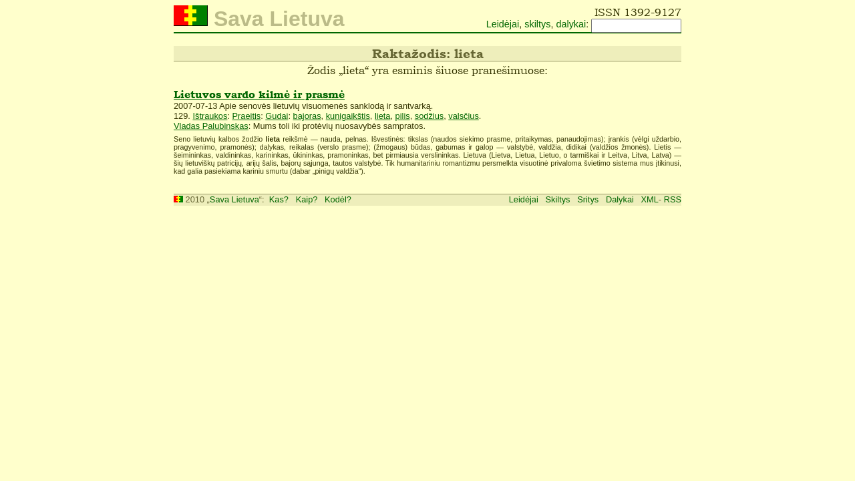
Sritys (587, 199)
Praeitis (246, 116)
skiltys (537, 24)
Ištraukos (209, 116)
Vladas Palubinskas (211, 126)
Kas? (279, 199)
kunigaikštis (348, 116)
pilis (402, 116)
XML (650, 199)
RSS (672, 199)
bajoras (307, 116)
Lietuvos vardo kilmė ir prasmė (259, 94)
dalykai (571, 24)
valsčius (463, 116)
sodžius (429, 116)
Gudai (276, 116)
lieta (382, 116)
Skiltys (558, 199)
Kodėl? (338, 199)
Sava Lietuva (234, 199)
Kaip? (307, 199)
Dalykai (620, 199)
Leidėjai (503, 24)
